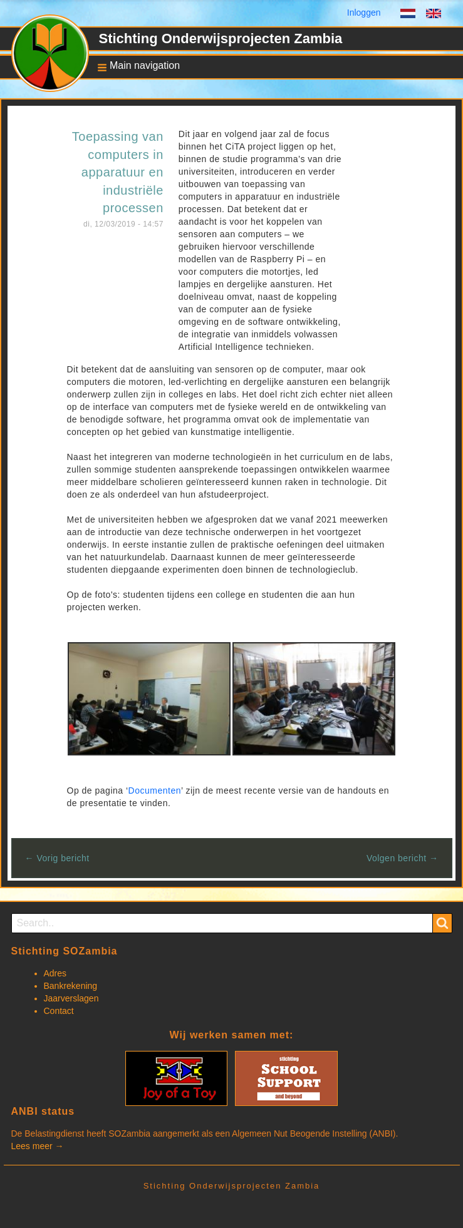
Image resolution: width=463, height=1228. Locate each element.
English (433, 15)
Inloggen (364, 13)
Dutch (407, 15)
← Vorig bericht (57, 858)
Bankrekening (71, 986)
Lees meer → (37, 1146)
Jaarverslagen (71, 998)
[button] (135, 67)
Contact (59, 1011)
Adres (55, 973)
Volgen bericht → (403, 858)
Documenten (154, 790)
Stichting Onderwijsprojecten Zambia (221, 38)
